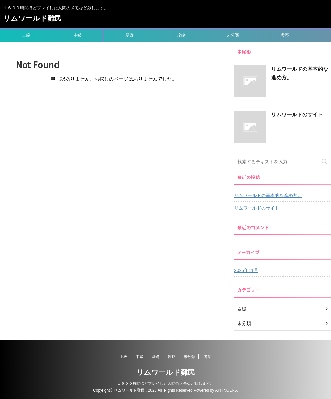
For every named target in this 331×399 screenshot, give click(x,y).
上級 (26, 35)
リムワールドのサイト (297, 114)
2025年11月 (246, 270)
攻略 (181, 35)
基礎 (129, 35)
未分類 (233, 35)
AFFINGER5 (226, 390)
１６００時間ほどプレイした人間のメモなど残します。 (165, 383)
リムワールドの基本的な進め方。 (268, 195)
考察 (285, 35)
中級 (78, 35)
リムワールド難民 (32, 18)
